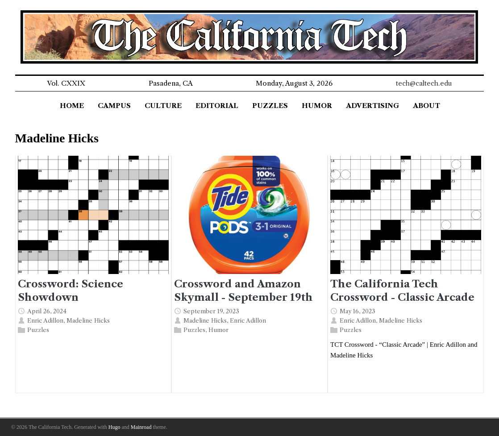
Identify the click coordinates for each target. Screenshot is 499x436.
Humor (218, 329)
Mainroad (141, 427)
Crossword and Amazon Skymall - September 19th (243, 290)
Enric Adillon (45, 320)
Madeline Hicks (88, 320)
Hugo (114, 427)
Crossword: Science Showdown (70, 290)
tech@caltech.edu (424, 83)
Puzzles (38, 329)
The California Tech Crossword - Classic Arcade (402, 290)
